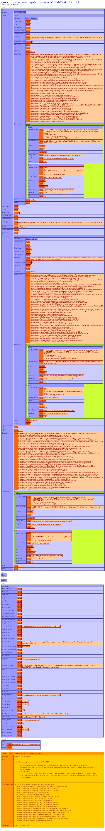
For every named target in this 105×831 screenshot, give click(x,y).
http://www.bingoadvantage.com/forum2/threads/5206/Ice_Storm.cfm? (48, 2)
